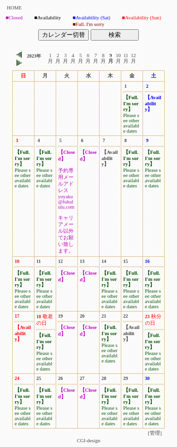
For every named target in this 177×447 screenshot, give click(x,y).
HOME (14, 7)
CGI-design (89, 440)
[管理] (154, 433)
